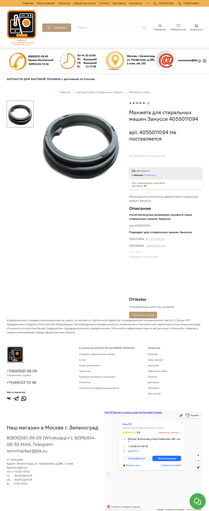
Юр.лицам (139, 3)
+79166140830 (188, 3)
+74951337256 (163, 3)
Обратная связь (70, 3)
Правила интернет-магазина (97, 376)
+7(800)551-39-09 (22, 371)
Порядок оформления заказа (97, 354)
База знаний (32, 3)
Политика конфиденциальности (99, 388)
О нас (82, 359)
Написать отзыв (143, 315)
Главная (14, 3)
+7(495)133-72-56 (21, 382)
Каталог (56, 28)
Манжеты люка (139, 92)
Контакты (122, 3)
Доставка (105, 3)
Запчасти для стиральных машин (99, 92)
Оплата (90, 3)
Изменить (150, 175)
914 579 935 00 (155, 239)
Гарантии (85, 371)
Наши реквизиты (89, 365)
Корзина (50, 3)
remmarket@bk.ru (27, 451)
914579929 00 (156, 245)
